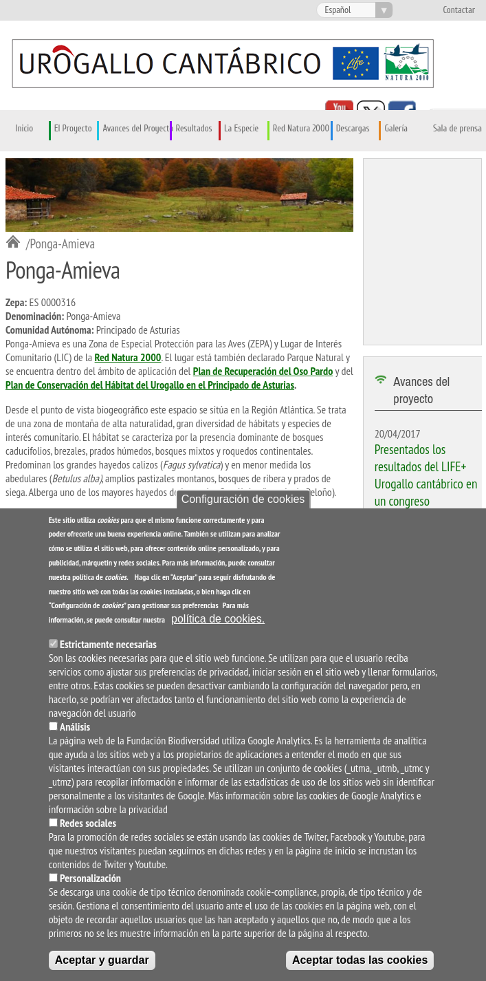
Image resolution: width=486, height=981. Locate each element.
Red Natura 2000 (301, 128)
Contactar (459, 10)
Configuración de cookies (243, 501)
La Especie (241, 128)
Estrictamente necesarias (108, 647)
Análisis (75, 729)
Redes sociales (88, 825)
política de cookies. (218, 621)
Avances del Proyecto (137, 128)
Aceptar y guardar (102, 963)
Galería (396, 128)
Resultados (193, 128)
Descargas (353, 128)
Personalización (90, 880)
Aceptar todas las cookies (360, 963)
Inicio (25, 128)
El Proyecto (73, 128)
